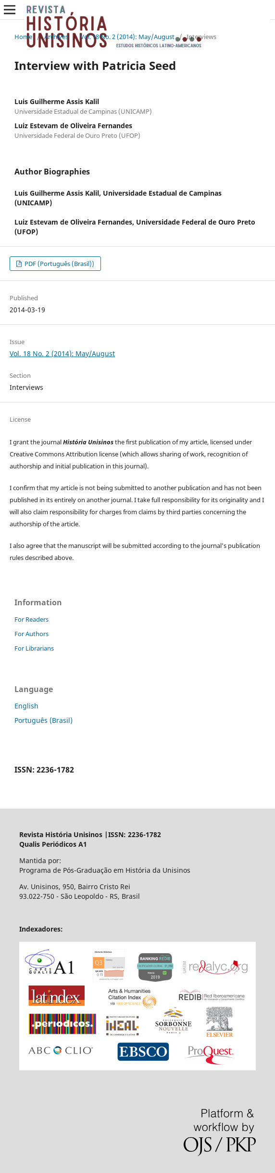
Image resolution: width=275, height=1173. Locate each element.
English (26, 705)
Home (23, 36)
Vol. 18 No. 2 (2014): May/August (127, 36)
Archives (56, 36)
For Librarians (34, 648)
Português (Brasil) (43, 720)
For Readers (31, 619)
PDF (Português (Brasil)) (58, 263)
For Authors (31, 633)
